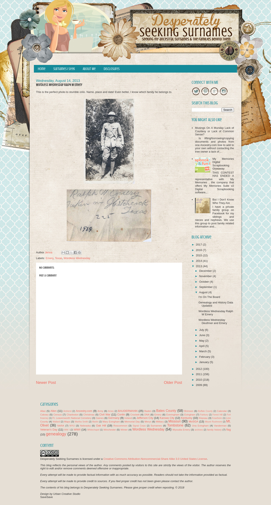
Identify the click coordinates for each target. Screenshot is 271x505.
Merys (148, 421)
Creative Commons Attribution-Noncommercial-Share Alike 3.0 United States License (155, 458)
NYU (72, 425)
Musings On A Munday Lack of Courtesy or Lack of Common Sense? (214, 131)
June (202, 335)
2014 (199, 260)
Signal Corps (139, 426)
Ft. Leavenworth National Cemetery (71, 418)
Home (42, 69)
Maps (67, 421)
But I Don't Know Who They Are (223, 201)
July (202, 329)
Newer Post (46, 382)
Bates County (166, 410)
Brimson (188, 411)
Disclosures (112, 69)
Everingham (172, 414)
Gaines (100, 418)
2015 (199, 255)
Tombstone (175, 425)
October (204, 281)
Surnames (156, 425)
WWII (77, 429)
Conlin (121, 414)
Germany (113, 417)
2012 (199, 368)
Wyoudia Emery (181, 429)
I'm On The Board (209, 297)
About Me (89, 69)
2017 (199, 244)
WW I (67, 430)
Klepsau (203, 418)
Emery (50, 258)
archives (199, 430)
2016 (199, 250)
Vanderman (220, 425)
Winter (124, 429)
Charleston (73, 414)
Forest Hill (217, 415)
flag (228, 429)
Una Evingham (200, 425)
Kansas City (167, 417)
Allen (53, 410)
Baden (148, 411)
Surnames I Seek (64, 69)
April (202, 346)
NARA (60, 425)
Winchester (110, 429)
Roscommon (120, 425)
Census (57, 414)
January (204, 362)
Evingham (189, 414)
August (203, 292)
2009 (199, 385)
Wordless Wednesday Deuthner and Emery (212, 321)
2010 (199, 379)
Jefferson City (144, 417)
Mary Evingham (111, 421)
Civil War (104, 414)
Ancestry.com (84, 410)
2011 (199, 374)
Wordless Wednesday (77, 258)
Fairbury (204, 415)
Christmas (89, 414)
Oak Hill (101, 425)
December (206, 270)
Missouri (175, 421)
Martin (95, 422)
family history (214, 429)
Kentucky (186, 417)
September (206, 287)
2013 (199, 266)
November (206, 276)
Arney (111, 411)
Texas (58, 258)
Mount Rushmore (213, 422)
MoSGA (193, 421)
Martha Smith (81, 422)
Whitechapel (93, 430)
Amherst (67, 411)
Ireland (128, 418)
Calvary (44, 414)
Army (100, 411)
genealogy (56, 433)
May (202, 340)
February (205, 356)
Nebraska (85, 425)
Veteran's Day (48, 429)
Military (160, 421)
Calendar (222, 411)
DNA (147, 414)
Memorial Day (132, 421)
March (203, 351)
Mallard (56, 422)
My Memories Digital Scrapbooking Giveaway (223, 163)
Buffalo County (205, 411)
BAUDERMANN (127, 410)
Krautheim (217, 418)
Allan (43, 411)
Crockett (135, 414)
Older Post (173, 382)
